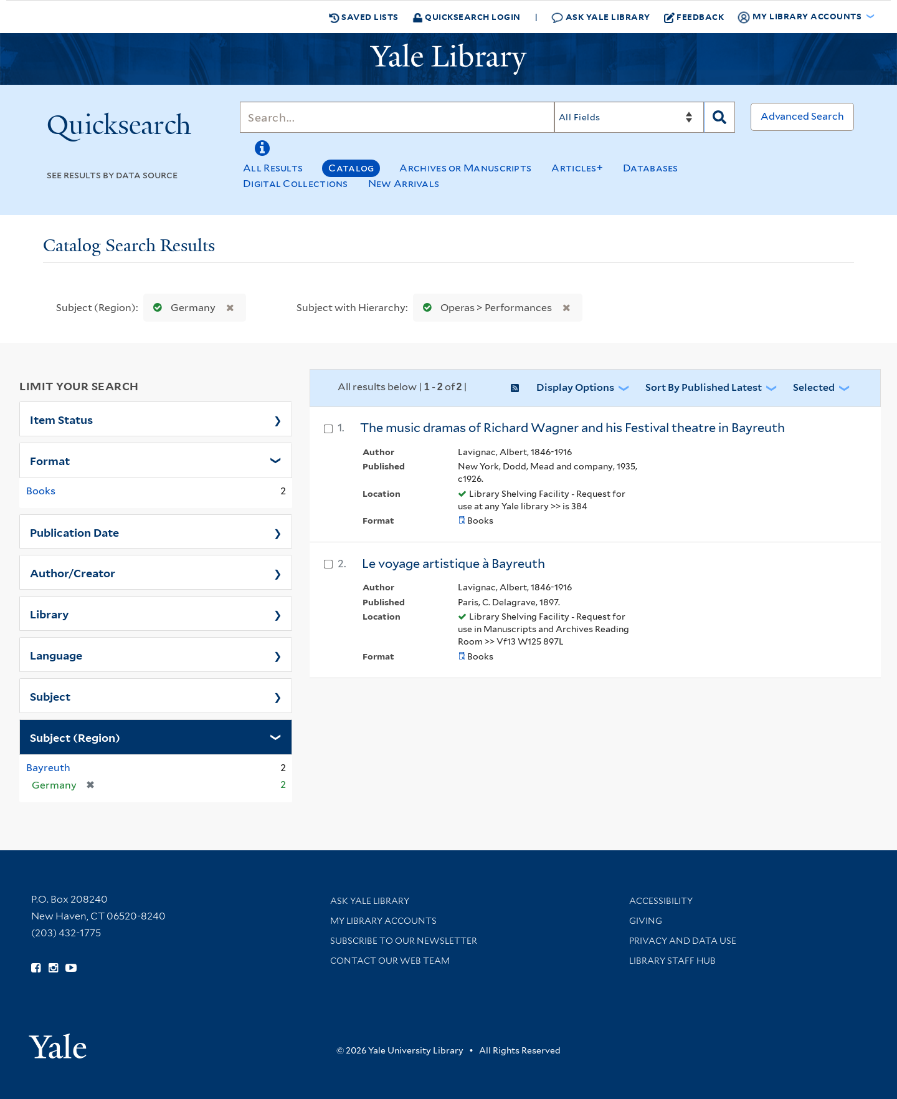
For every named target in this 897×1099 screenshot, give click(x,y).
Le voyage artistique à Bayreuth (453, 563)
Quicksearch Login (466, 16)
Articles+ (577, 168)
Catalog (351, 168)
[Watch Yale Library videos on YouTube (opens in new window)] (71, 968)
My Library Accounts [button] (800, 17)
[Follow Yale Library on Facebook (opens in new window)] (35, 968)
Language (56, 654)
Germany (181, 308)
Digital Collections (295, 184)
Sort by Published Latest (703, 387)
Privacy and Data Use (682, 941)
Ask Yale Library (600, 17)
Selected (814, 387)
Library (49, 613)
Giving (645, 921)
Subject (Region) (75, 736)
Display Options (575, 387)
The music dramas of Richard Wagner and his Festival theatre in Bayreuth (572, 427)
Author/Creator (72, 572)
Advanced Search (802, 116)
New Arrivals (404, 184)
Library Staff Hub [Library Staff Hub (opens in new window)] (672, 961)
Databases (650, 168)
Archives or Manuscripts (465, 168)
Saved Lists (364, 17)
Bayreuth (48, 768)
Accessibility (661, 901)
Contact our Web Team (390, 961)
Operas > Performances (484, 308)
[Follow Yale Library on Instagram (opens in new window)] (53, 968)
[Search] (397, 117)
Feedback (694, 17)
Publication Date (74, 531)
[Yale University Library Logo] (448, 59)
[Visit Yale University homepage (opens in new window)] (57, 1042)
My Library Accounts (383, 921)
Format (50, 460)
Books (40, 491)
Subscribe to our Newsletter (403, 941)
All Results (273, 168)
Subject (50, 695)
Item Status (61, 418)
